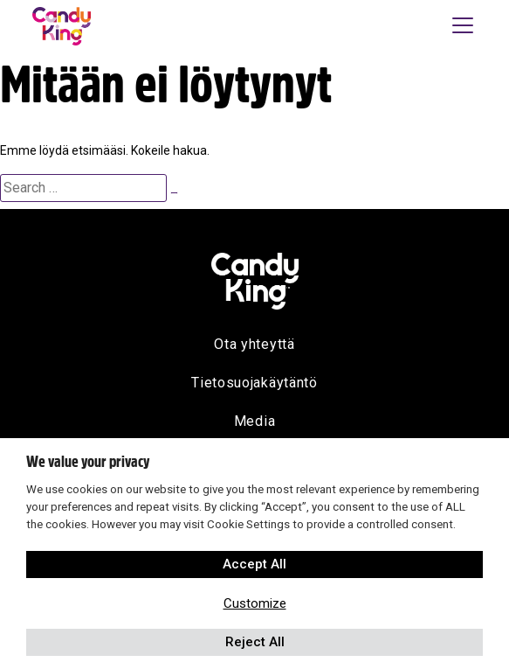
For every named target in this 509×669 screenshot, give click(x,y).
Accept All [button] (254, 564)
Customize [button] (255, 603)
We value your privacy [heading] (87, 462)
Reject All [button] (255, 642)
